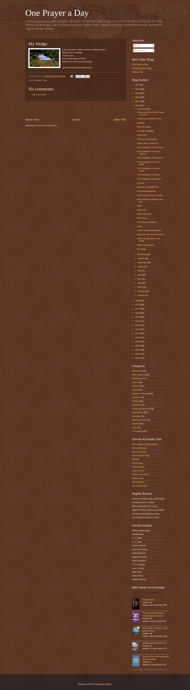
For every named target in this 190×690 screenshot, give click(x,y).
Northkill (135, 459)
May (139, 279)
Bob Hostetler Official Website (144, 444)
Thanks (135, 424)
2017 (137, 309)
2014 (137, 321)
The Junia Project (139, 486)
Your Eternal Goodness (147, 222)
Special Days (137, 412)
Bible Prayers (138, 375)
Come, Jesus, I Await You (147, 143)
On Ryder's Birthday (145, 131)
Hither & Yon (137, 72)
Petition (38, 80)
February (141, 291)
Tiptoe (139, 206)
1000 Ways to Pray (140, 64)
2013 (137, 325)
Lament (135, 382)
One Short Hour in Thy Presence (151, 234)
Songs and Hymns (140, 409)
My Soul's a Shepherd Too (148, 187)
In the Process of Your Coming (150, 195)
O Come (140, 183)
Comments (139, 50)
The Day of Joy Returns (147, 139)
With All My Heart (144, 214)
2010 (137, 337)
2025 (137, 85)
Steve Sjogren (138, 482)
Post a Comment (39, 95)
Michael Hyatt (138, 478)
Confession (137, 378)
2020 (137, 105)
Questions (136, 405)
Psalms (135, 401)
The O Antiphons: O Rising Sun (150, 158)
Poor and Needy (144, 127)
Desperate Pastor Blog (141, 68)
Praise (135, 390)
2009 (137, 341)
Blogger (108, 684)
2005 (137, 358)
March (140, 287)
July (139, 271)
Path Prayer (142, 218)
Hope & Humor (138, 471)
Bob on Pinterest (139, 448)
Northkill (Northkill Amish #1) (154, 643)
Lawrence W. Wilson (140, 474)
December (142, 109)
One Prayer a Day (57, 13)
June (139, 275)
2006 (137, 354)
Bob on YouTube (139, 452)
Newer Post (32, 119)
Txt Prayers (137, 431)
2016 (137, 313)
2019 (137, 300)
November (142, 254)
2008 (137, 346)
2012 (137, 329)
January (141, 295)
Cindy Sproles (138, 467)
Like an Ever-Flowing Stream (149, 230)
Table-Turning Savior (145, 245)
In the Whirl (142, 210)
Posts (137, 45)
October (141, 258)
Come (139, 226)
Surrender (136, 416)
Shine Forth (142, 135)
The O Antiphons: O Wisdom (149, 179)
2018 (137, 304)
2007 (137, 350)
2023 (137, 93)
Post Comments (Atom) (47, 125)
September (142, 262)
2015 (137, 317)
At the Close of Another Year (149, 119)
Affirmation (136, 371)
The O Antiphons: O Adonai (148, 175)
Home (76, 119)
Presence (136, 397)
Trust (44, 80)
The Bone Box (148, 600)
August (140, 267)
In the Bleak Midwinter (146, 191)
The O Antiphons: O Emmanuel (150, 147)
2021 (137, 101)
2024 (137, 89)
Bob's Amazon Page (140, 455)
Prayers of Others (139, 393)
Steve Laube (137, 463)
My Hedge (141, 249)
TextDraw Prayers (139, 420)
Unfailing (140, 123)
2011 (137, 333)
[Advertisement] (75, 109)
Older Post (120, 119)
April (139, 283)
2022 (137, 97)
